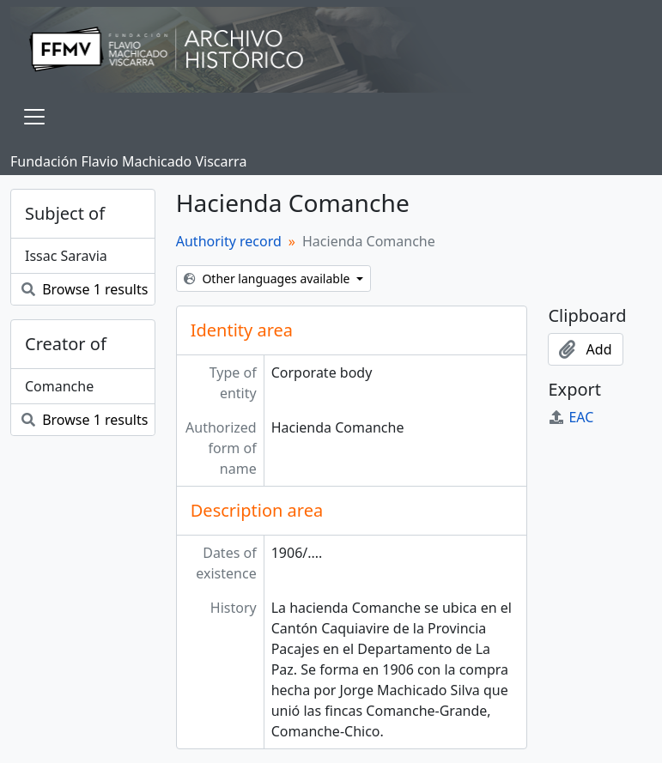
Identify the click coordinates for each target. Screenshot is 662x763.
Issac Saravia (66, 255)
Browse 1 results (84, 289)
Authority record (229, 241)
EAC (570, 417)
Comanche (59, 386)
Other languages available (268, 278)
